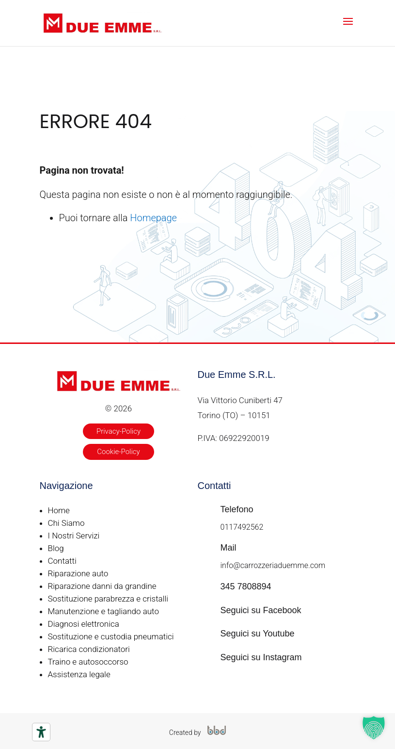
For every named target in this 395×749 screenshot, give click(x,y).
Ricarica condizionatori (89, 649)
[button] (373, 727)
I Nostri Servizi (74, 535)
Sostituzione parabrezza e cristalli (108, 598)
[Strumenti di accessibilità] (41, 732)
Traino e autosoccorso (88, 662)
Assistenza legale (79, 674)
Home (59, 510)
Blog (56, 548)
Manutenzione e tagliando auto (103, 611)
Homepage (153, 218)
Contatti (62, 561)
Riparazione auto (78, 573)
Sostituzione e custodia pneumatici (111, 636)
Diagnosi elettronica (83, 624)
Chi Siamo (66, 523)
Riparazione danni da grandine (102, 586)
